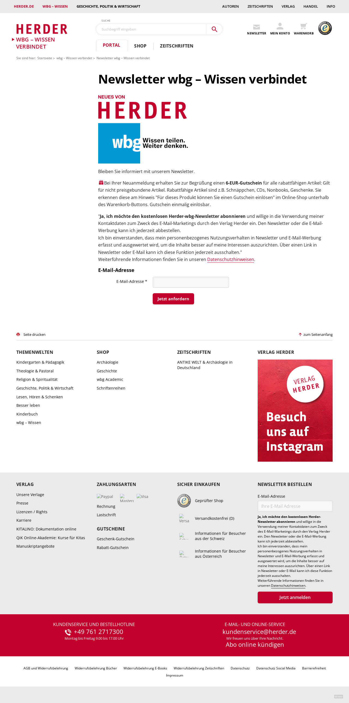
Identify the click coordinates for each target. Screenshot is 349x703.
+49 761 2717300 (98, 632)
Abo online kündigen (255, 644)
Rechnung (106, 506)
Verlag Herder (276, 352)
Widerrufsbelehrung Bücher (96, 668)
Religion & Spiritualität (37, 379)
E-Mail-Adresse (131, 281)
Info (331, 6)
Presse (22, 503)
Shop (140, 46)
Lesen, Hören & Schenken (39, 396)
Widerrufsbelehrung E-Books (145, 668)
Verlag (288, 6)
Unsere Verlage (30, 494)
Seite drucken (34, 334)
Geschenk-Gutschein (115, 538)
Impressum (174, 675)
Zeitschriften (260, 6)
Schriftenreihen (111, 388)
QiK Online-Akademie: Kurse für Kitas (50, 537)
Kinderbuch (27, 414)
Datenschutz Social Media (276, 668)
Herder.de (24, 6)
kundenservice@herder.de (259, 632)
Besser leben (28, 405)
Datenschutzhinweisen (230, 259)
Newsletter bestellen (285, 484)
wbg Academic (110, 379)
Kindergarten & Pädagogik (40, 362)
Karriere (23, 520)
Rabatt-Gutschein (113, 547)
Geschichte (107, 370)
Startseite (44, 58)
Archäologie (107, 362)
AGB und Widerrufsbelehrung (45, 668)
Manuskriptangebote (35, 546)
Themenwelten (34, 352)
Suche (106, 20)
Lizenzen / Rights (31, 511)
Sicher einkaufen (198, 484)
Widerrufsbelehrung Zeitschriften (199, 668)
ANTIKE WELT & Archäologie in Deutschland (205, 365)
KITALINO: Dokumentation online (46, 529)
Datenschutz (240, 668)
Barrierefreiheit (314, 668)
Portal (111, 45)
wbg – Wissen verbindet (74, 58)
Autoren (230, 6)
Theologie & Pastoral (35, 370)
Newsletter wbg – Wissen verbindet (123, 58)
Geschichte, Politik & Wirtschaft (108, 6)
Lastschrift (106, 514)
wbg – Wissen (55, 6)
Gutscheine (111, 529)
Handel (310, 6)
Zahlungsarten (116, 484)
